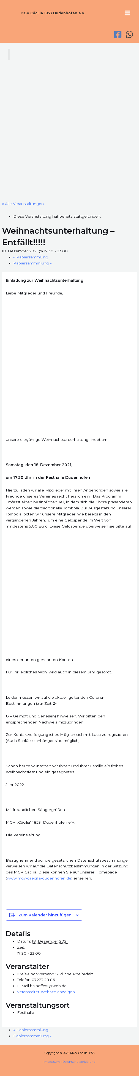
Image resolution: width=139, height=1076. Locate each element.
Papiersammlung (30, 257)
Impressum (51, 1062)
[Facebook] (118, 34)
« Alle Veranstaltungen (23, 203)
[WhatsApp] (129, 34)
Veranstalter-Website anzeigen (46, 992)
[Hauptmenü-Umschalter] (127, 13)
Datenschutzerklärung (79, 1062)
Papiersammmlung (32, 263)
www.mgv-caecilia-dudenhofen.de (39, 878)
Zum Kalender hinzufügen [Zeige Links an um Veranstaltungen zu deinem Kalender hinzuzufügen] (45, 915)
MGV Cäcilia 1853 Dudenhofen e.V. (52, 13)
